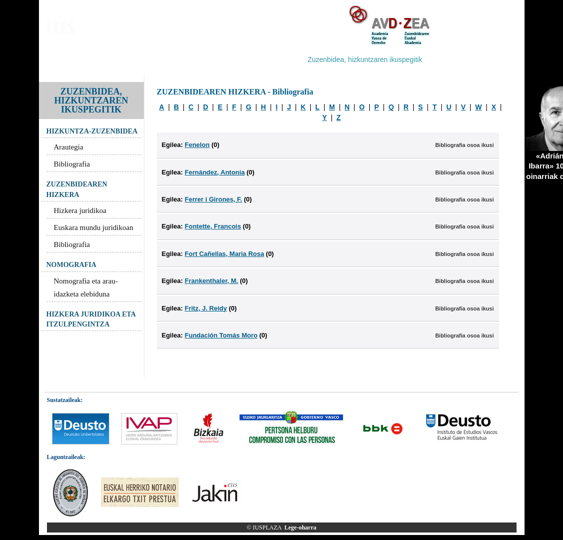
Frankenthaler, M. (211, 280)
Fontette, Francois (213, 226)
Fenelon (197, 144)
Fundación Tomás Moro (221, 335)
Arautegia (68, 147)
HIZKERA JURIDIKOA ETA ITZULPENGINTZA (91, 319)
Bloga (104, 60)
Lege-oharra (300, 527)
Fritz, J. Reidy (206, 308)
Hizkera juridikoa (80, 210)
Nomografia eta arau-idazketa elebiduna (86, 287)
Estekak (444, 60)
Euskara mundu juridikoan (93, 228)
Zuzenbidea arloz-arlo (226, 60)
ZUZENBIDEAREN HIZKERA (76, 189)
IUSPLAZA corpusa (152, 60)
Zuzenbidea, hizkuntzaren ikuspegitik (365, 60)
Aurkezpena (67, 60)
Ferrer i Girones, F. (213, 199)
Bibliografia (72, 164)
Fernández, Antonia (215, 172)
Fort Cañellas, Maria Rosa (224, 254)
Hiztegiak (283, 60)
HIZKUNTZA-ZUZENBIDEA (92, 131)
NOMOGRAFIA (71, 264)
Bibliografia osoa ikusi (464, 145)
